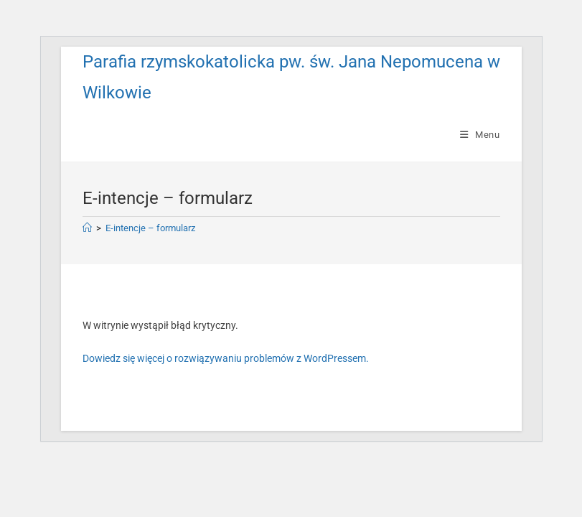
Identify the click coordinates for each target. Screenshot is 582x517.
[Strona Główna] (87, 228)
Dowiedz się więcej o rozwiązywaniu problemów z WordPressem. (226, 358)
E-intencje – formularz (150, 228)
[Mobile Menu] (480, 134)
